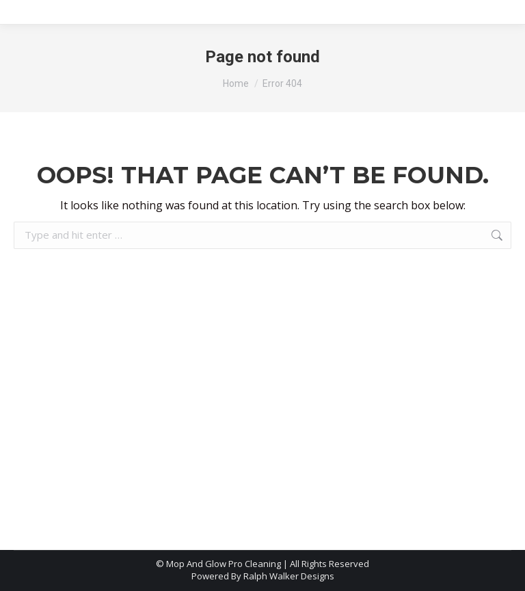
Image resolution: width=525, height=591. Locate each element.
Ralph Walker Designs (288, 576)
